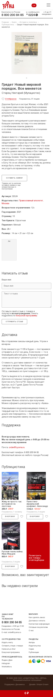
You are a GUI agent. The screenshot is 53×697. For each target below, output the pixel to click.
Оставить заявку (14, 178)
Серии (31, 649)
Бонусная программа (11, 652)
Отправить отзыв (14, 321)
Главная (5, 22)
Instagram (6, 663)
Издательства (35, 646)
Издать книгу (7, 642)
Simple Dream (42, 684)
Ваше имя (6, 280)
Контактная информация (39, 624)
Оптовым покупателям (38, 627)
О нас (31, 631)
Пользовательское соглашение (27, 680)
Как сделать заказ (37, 617)
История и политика (28, 22)
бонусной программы (26, 316)
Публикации (34, 652)
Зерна (8, 5)
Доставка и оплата (37, 621)
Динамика (20, 684)
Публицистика (8, 25)
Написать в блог (9, 649)
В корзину (10, 516)
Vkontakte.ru (7, 667)
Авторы (32, 642)
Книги (14, 22)
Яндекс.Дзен (7, 660)
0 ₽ (34, 6)
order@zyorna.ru (17, 447)
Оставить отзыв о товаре (12, 646)
